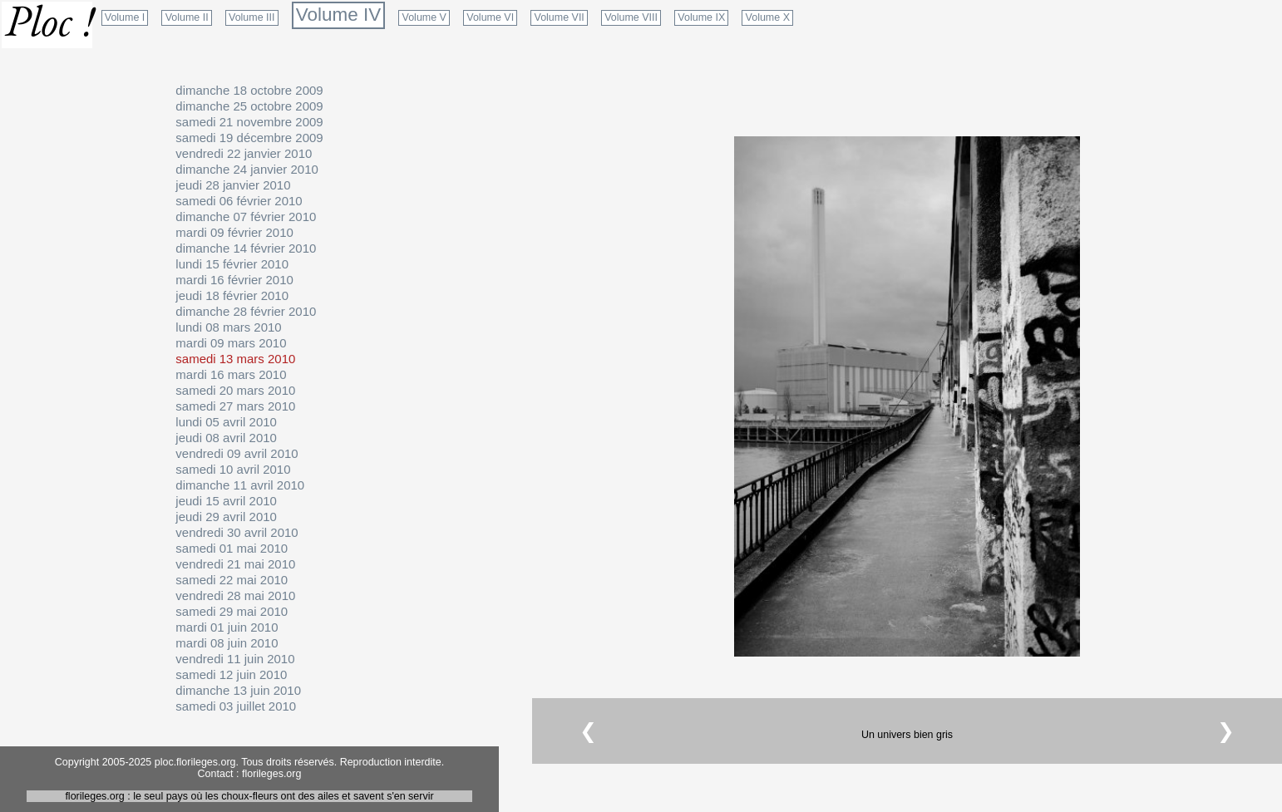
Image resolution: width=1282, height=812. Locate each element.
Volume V (424, 17)
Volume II (187, 17)
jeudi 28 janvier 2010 (232, 185)
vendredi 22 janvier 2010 (243, 153)
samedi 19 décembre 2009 (249, 137)
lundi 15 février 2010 (231, 264)
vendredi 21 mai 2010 (235, 564)
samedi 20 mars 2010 (235, 390)
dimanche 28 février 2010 (245, 311)
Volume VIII (631, 17)
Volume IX (701, 17)
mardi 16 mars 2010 (230, 374)
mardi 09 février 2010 (234, 232)
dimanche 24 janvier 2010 (246, 169)
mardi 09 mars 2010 (230, 343)
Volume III (251, 17)
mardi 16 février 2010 (234, 280)
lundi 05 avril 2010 (226, 422)
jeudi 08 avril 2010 (226, 438)
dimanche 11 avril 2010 (239, 485)
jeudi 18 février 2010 (231, 295)
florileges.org (271, 774)
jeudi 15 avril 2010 (226, 501)
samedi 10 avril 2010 (232, 469)
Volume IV (338, 14)
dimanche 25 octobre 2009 (249, 106)
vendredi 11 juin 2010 (234, 659)
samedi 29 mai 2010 (231, 611)
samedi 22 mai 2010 (231, 580)
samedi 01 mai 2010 (231, 548)
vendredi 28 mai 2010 (235, 595)
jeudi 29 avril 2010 (226, 516)
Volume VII (559, 17)
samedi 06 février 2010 (238, 201)
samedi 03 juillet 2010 (235, 706)
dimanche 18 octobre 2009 (249, 90)
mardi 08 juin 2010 (226, 643)
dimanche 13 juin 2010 (238, 690)
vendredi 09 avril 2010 (236, 453)
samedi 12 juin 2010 (231, 674)
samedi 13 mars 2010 (235, 359)
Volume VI (490, 17)
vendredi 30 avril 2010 (236, 532)
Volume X (768, 17)
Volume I (125, 17)
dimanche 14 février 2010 (245, 248)
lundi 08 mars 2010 (228, 327)
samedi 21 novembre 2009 (249, 122)
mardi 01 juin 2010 (226, 627)
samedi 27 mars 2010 (235, 406)
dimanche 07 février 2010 (245, 216)
